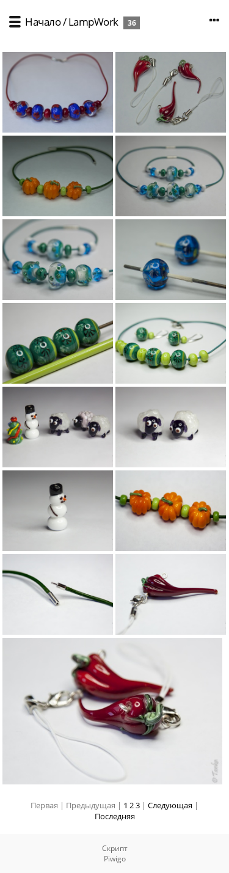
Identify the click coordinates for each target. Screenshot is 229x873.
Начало (42, 22)
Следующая (170, 805)
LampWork (93, 22)
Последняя (115, 816)
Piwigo (115, 858)
